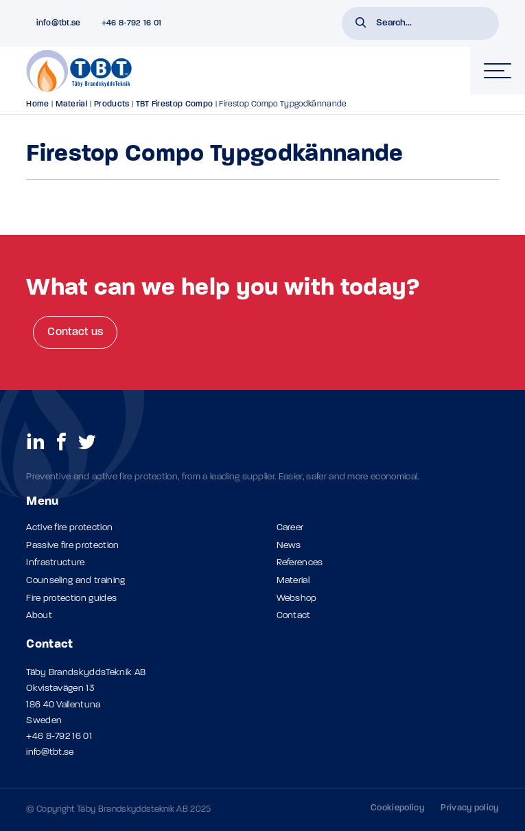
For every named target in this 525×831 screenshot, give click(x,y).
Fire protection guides (71, 598)
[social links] (35, 441)
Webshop (297, 598)
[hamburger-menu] (497, 70)
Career (290, 527)
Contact (294, 615)
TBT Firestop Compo (174, 104)
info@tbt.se (50, 752)
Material (72, 104)
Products (112, 104)
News (289, 545)
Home (37, 104)
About (39, 615)
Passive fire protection (72, 545)
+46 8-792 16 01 (59, 736)
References (300, 562)
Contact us (75, 332)
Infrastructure (55, 562)
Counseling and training (75, 580)
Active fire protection (69, 527)
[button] (361, 24)
